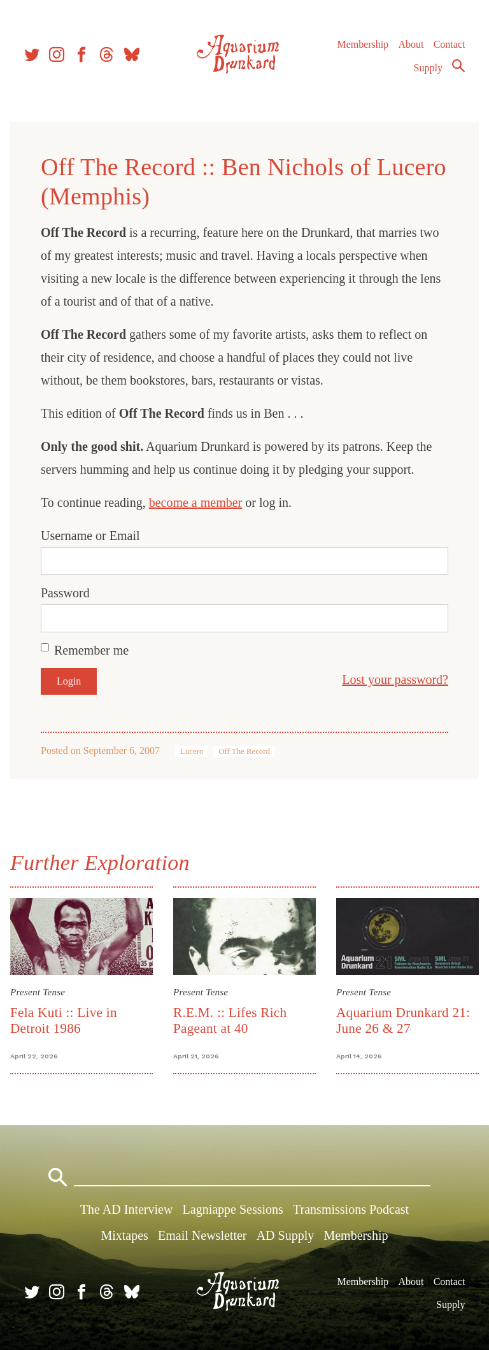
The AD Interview (126, 1209)
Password (65, 593)
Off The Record (244, 751)
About (410, 44)
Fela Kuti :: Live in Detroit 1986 (63, 1020)
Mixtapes (124, 1235)
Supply (428, 67)
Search (458, 65)
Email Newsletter (202, 1235)
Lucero (191, 751)
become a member (196, 502)
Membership (362, 44)
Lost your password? (395, 679)
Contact (449, 44)
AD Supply (286, 1235)
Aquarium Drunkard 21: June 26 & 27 (403, 1020)
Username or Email (90, 536)
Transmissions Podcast (351, 1209)
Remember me (91, 650)
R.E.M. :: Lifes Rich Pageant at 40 (230, 1020)
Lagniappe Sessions (233, 1209)
